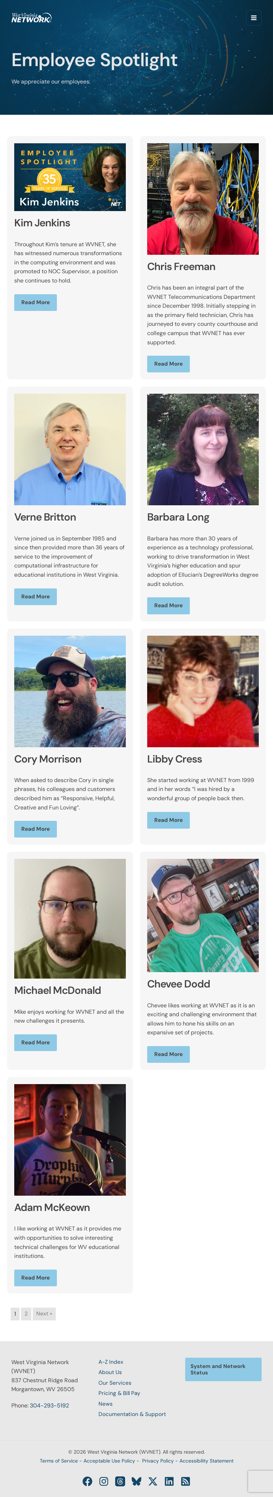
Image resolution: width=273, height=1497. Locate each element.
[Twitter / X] (151, 1481)
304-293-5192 (49, 1403)
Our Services (115, 1381)
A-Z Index (111, 1359)
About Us (110, 1370)
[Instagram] (107, 1481)
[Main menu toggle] (254, 18)
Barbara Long (181, 517)
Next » (44, 1315)
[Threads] (122, 1481)
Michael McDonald (61, 990)
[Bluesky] (136, 1481)
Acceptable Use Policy (109, 1461)
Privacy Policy (158, 1461)
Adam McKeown (55, 1208)
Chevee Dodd (181, 984)
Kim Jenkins (44, 222)
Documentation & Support (132, 1414)
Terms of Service (59, 1461)
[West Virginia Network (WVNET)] (32, 17)
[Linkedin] (166, 1481)
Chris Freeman (184, 266)
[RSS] (181, 1481)
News (105, 1403)
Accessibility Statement (207, 1461)
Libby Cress (177, 759)
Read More (36, 302)
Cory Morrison (50, 759)
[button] (223, 1367)
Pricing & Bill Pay (120, 1392)
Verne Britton (48, 517)
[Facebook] (92, 1481)
